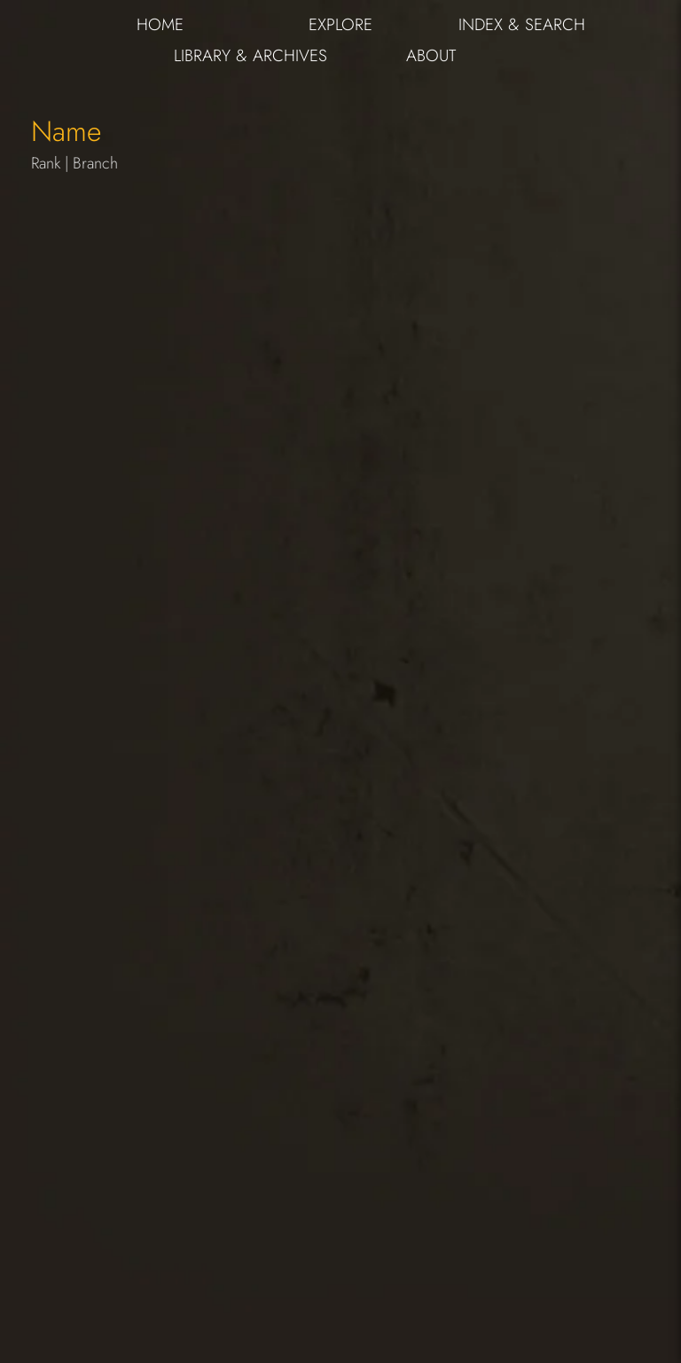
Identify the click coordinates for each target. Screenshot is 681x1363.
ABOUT (431, 55)
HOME (160, 24)
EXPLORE (340, 24)
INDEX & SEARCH (521, 24)
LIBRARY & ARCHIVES (250, 55)
